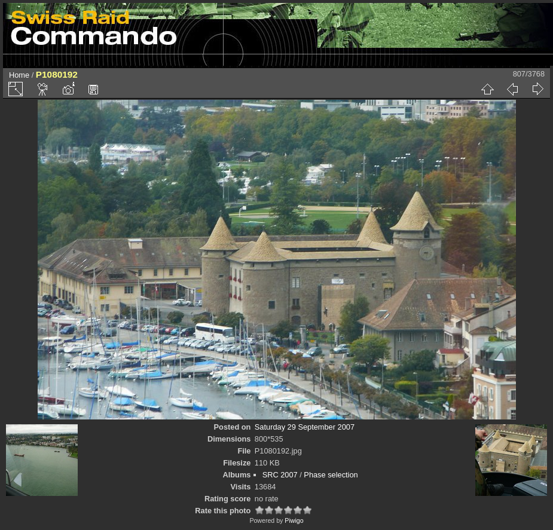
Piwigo (294, 520)
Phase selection (331, 474)
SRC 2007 (280, 474)
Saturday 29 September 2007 (305, 426)
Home (19, 75)
